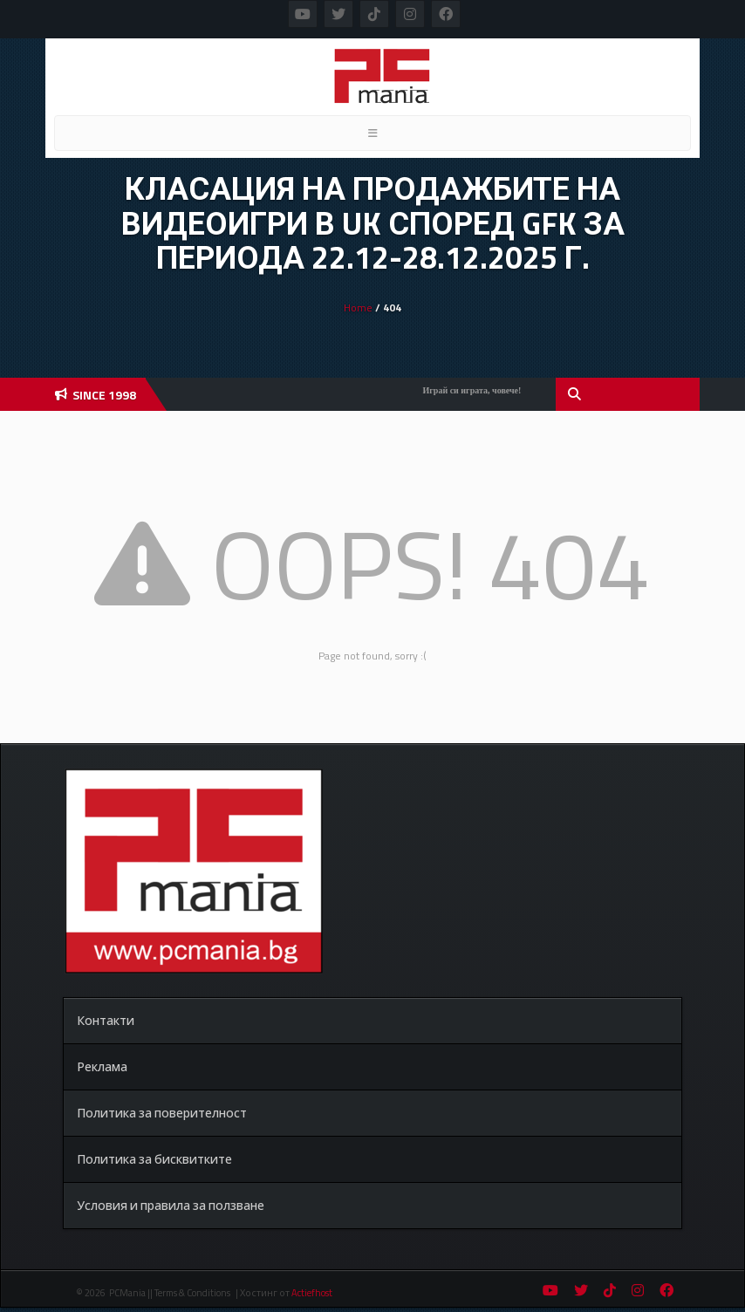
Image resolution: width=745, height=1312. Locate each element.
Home (358, 307)
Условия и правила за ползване (170, 1205)
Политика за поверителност (162, 1113)
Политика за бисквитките (154, 1159)
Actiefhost (311, 1293)
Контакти (105, 1020)
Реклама (102, 1066)
